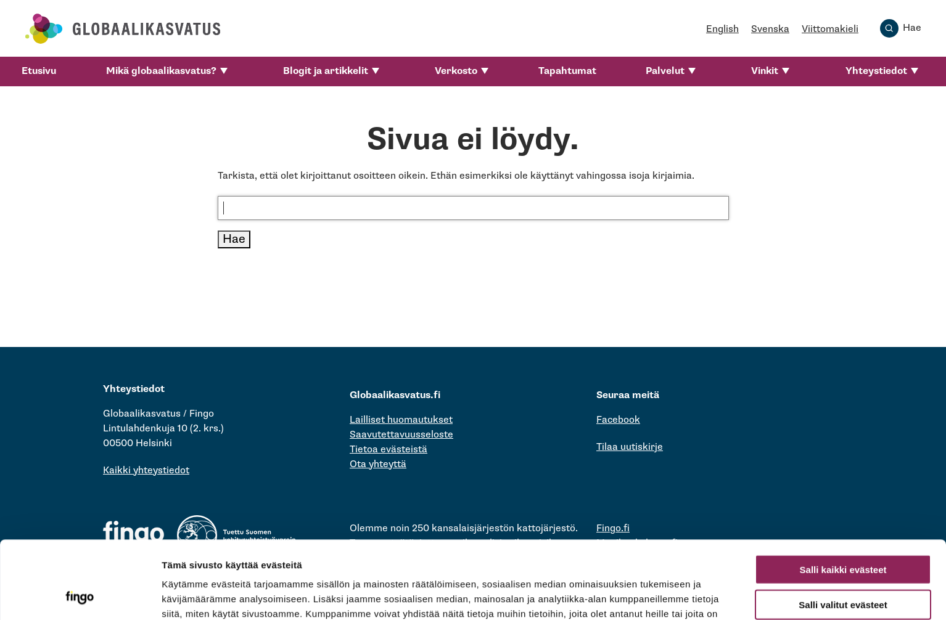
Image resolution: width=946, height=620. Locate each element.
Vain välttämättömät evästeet (843, 566)
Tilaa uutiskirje (629, 447)
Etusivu (39, 71)
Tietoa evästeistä (388, 449)
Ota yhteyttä (378, 464)
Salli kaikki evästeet (843, 496)
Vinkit (764, 71)
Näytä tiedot (659, 595)
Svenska (770, 29)
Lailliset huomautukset (401, 420)
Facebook (618, 420)
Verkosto (456, 71)
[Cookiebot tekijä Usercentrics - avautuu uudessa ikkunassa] (80, 596)
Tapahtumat (567, 71)
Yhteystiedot (876, 71)
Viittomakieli (830, 29)
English (722, 29)
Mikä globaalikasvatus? (161, 71)
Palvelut (665, 71)
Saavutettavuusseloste (401, 434)
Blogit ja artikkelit (325, 71)
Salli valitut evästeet (843, 531)
